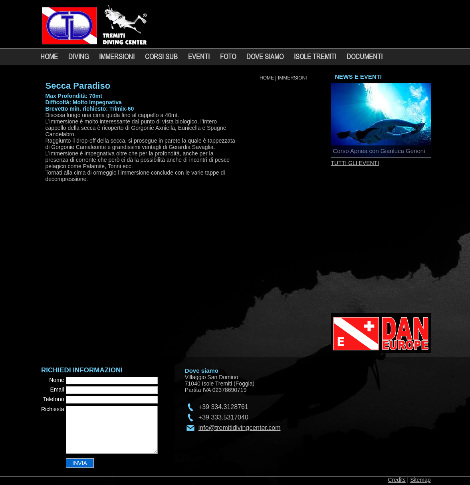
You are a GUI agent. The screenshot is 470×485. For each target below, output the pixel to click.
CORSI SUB (161, 56)
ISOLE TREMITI (315, 56)
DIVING (78, 56)
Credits (396, 480)
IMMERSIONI (117, 56)
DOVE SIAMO (265, 56)
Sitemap (420, 480)
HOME (49, 56)
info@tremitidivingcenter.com (239, 427)
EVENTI (199, 56)
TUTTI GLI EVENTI (355, 163)
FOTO (228, 56)
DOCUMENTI (365, 56)
